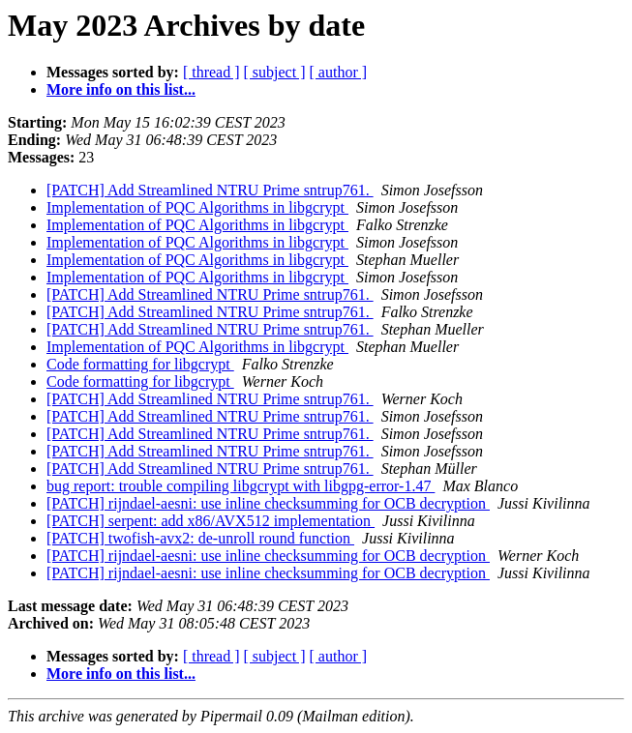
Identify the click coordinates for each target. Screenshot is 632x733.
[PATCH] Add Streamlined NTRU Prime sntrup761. (210, 190)
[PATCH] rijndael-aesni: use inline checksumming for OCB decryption (268, 503)
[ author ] (339, 72)
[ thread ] (211, 72)
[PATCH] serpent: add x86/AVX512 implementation (210, 521)
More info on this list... (121, 89)
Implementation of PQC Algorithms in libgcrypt (197, 207)
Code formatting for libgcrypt (140, 364)
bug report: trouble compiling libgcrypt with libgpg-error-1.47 (240, 486)
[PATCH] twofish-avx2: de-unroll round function (200, 538)
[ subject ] (275, 72)
